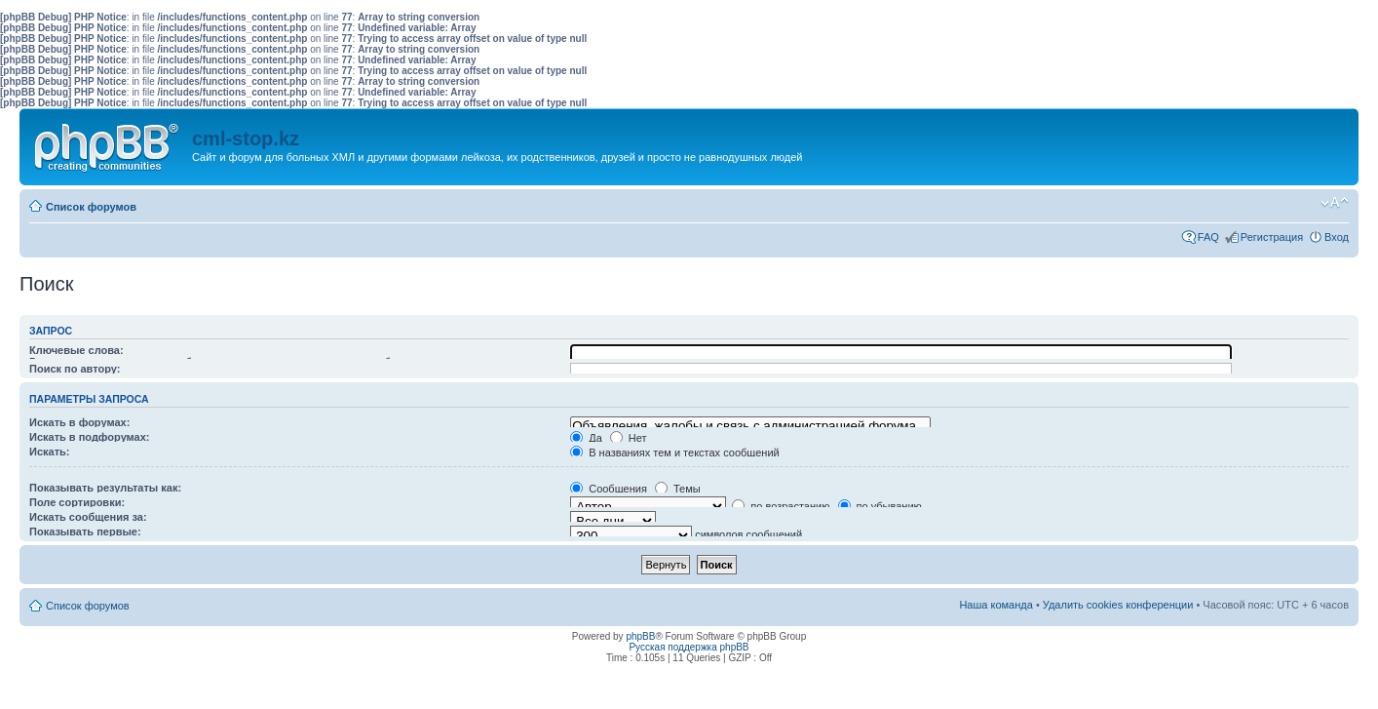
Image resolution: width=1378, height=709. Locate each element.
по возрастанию (780, 506)
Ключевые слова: (76, 350)
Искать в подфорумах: (89, 437)
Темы (678, 488)
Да (586, 438)
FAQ (1208, 237)
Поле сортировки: (77, 502)
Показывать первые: (85, 531)
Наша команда (995, 605)
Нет (628, 438)
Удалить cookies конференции (1118, 605)
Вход (1336, 237)
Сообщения (608, 488)
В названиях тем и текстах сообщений (675, 452)
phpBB (640, 636)
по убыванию (880, 506)
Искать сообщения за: (88, 517)
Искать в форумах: (79, 422)
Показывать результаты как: (105, 487)
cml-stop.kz (245, 138)
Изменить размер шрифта (1335, 203)
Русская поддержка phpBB (688, 647)
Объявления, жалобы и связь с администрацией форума (750, 426)
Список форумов (91, 207)
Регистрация (1272, 237)
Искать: (49, 451)
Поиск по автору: (74, 368)
